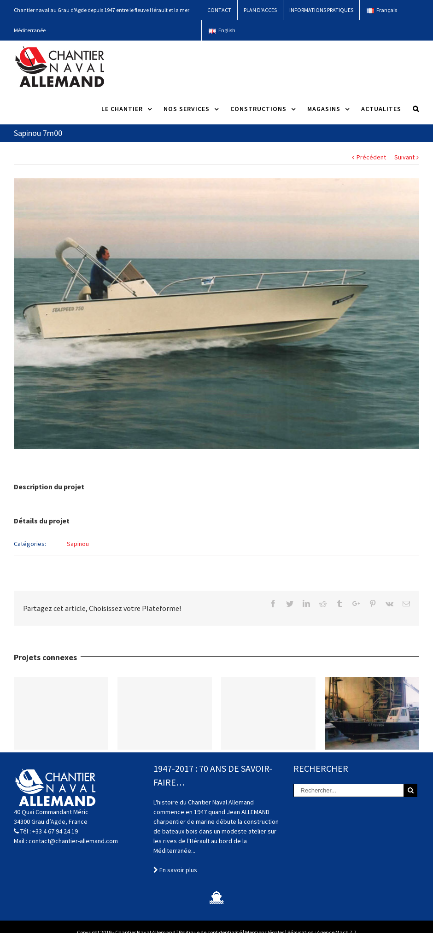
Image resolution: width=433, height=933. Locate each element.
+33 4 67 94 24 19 (55, 831)
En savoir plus (175, 870)
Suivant (404, 157)
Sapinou (78, 544)
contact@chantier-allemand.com (73, 841)
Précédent (371, 157)
